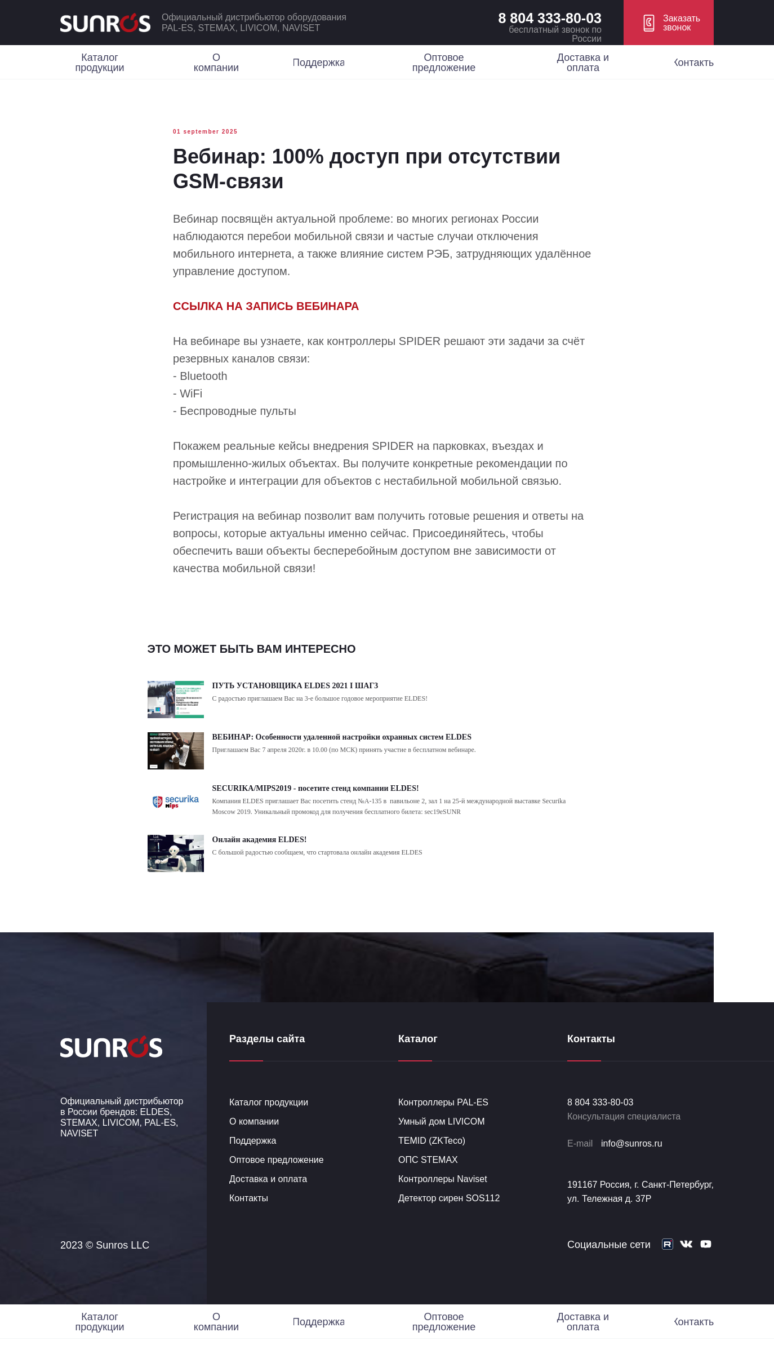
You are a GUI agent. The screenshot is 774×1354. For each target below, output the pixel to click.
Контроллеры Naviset (442, 1194)
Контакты (248, 1213)
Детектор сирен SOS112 (449, 1213)
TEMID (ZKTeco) (431, 1156)
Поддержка (252, 1156)
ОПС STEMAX (428, 1175)
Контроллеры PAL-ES (443, 1117)
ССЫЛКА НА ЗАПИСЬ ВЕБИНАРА (266, 314)
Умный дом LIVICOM (441, 1136)
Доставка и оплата (268, 1194)
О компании (254, 1136)
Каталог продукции (268, 1117)
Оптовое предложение (276, 1175)
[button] (669, 22)
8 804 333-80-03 (550, 18)
